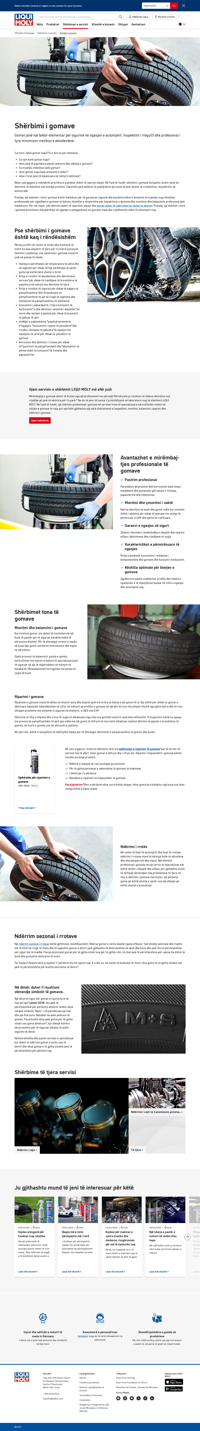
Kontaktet (83, 1336)
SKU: (20, 785)
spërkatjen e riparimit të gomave (139, 749)
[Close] (184, 5)
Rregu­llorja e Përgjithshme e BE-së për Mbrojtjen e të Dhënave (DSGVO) (95, 1408)
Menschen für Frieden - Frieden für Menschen (137, 1387)
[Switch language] (156, 5)
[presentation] (187, 1237)
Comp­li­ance (85, 1399)
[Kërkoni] (80, 17)
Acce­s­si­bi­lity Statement (91, 1395)
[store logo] (24, 21)
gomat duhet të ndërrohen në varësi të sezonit (124, 206)
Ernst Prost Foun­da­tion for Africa (131, 1382)
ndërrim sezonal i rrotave (34, 944)
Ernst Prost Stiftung (125, 1377)
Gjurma (83, 1377)
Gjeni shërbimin (40, 420)
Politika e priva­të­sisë (89, 1382)
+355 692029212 (51, 1393)
